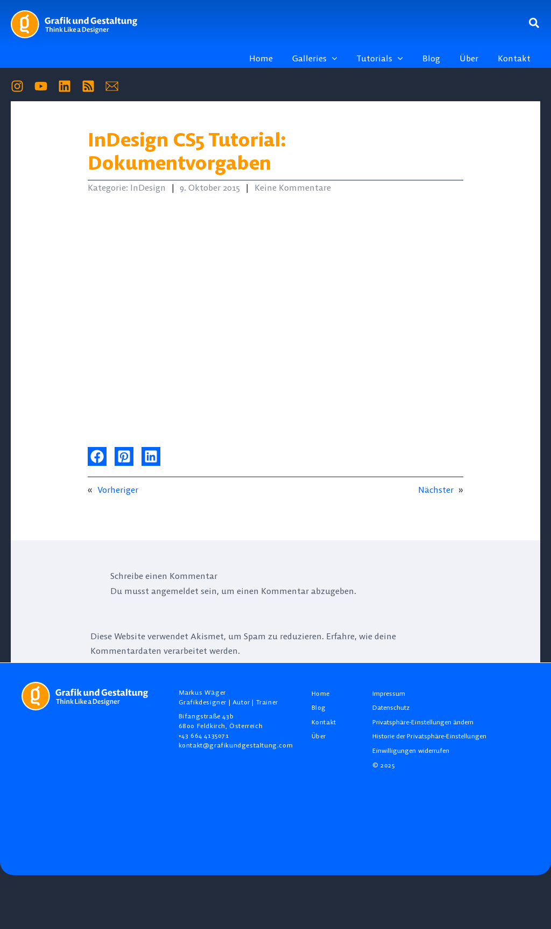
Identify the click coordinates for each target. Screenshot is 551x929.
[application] (341, 58)
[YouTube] (40, 86)
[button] (534, 24)
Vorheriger (117, 489)
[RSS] (88, 86)
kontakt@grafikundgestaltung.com (236, 745)
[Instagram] (17, 86)
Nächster (436, 489)
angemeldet (175, 590)
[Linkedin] (64, 86)
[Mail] (111, 86)
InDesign (148, 187)
